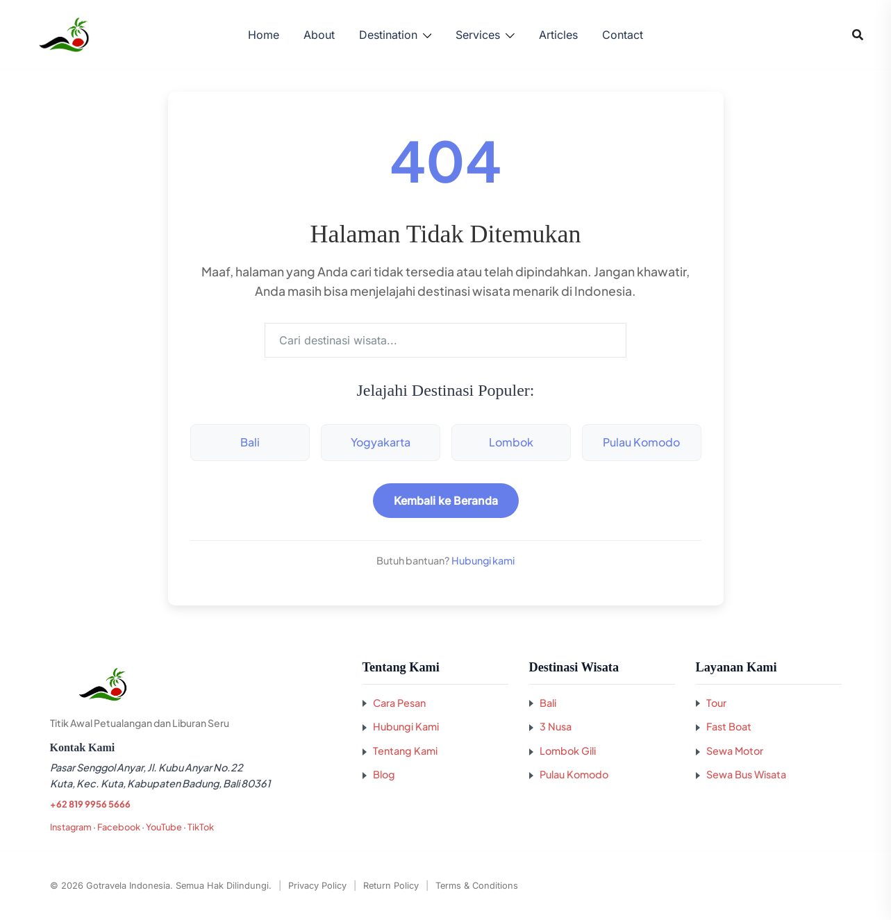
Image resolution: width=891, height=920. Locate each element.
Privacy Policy (317, 885)
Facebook (118, 827)
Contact (622, 35)
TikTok (201, 827)
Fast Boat (728, 726)
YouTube (164, 827)
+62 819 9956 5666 (90, 804)
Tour (716, 702)
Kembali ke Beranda (446, 501)
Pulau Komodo (641, 442)
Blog (384, 774)
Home (263, 35)
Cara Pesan (399, 702)
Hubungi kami (483, 560)
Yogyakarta (380, 442)
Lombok (511, 442)
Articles (558, 35)
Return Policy (391, 885)
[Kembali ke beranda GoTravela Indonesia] (196, 685)
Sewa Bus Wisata (746, 774)
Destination (388, 35)
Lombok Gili (568, 750)
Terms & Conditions (476, 885)
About (319, 35)
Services (478, 35)
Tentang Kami (405, 750)
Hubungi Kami (406, 726)
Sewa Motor (734, 750)
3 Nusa (556, 726)
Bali (250, 442)
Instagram (71, 827)
